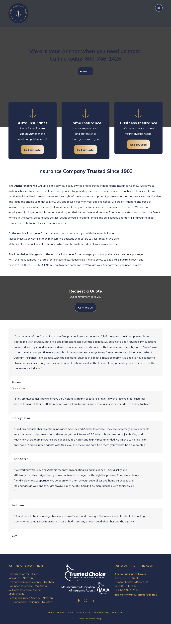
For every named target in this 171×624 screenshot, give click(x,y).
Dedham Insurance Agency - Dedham (31, 582)
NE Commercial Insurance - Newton (30, 602)
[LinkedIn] (92, 600)
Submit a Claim (65, 612)
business (63, 259)
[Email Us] (85, 71)
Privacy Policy (101, 612)
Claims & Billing (83, 612)
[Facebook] (79, 600)
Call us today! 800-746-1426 (85, 58)
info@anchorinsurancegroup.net (135, 594)
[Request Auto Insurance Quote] (32, 149)
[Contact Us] (85, 307)
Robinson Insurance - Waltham (27, 586)
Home (51, 612)
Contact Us (117, 612)
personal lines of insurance (39, 244)
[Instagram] (85, 600)
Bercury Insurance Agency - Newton (30, 598)
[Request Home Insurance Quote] (85, 149)
